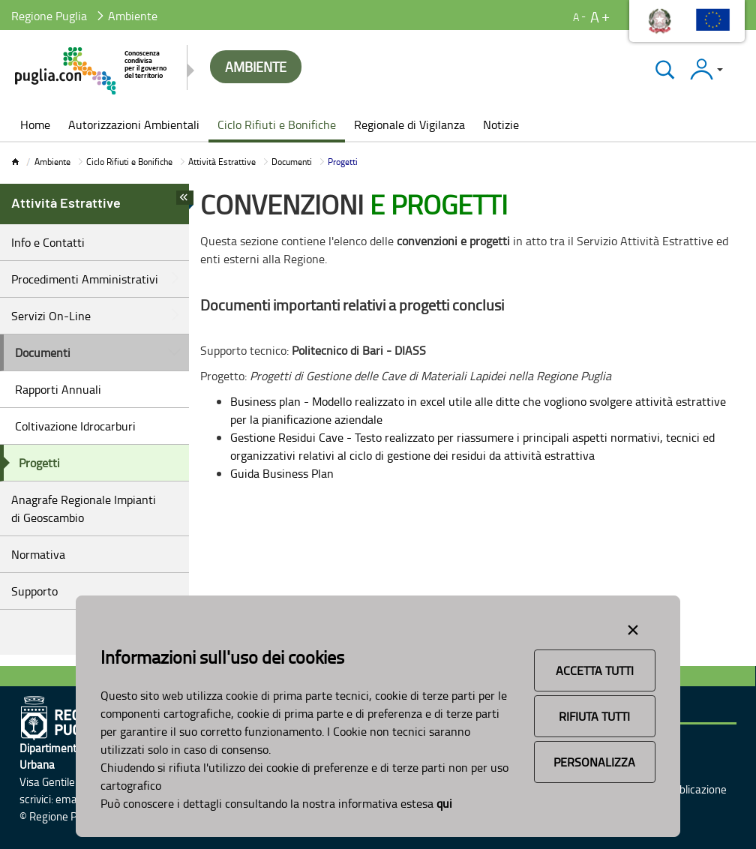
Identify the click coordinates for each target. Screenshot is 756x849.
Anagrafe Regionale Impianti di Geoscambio (83, 508)
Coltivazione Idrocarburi (75, 426)
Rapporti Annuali (58, 389)
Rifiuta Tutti (594, 716)
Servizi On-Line (51, 316)
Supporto (34, 591)
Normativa (38, 554)
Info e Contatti (48, 242)
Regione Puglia (49, 16)
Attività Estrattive (222, 161)
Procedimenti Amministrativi (84, 279)
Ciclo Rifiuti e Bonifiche (129, 161)
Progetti (39, 462)
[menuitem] (35, 126)
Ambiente (52, 161)
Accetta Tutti (595, 670)
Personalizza (594, 762)
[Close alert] (633, 627)
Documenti (292, 161)
